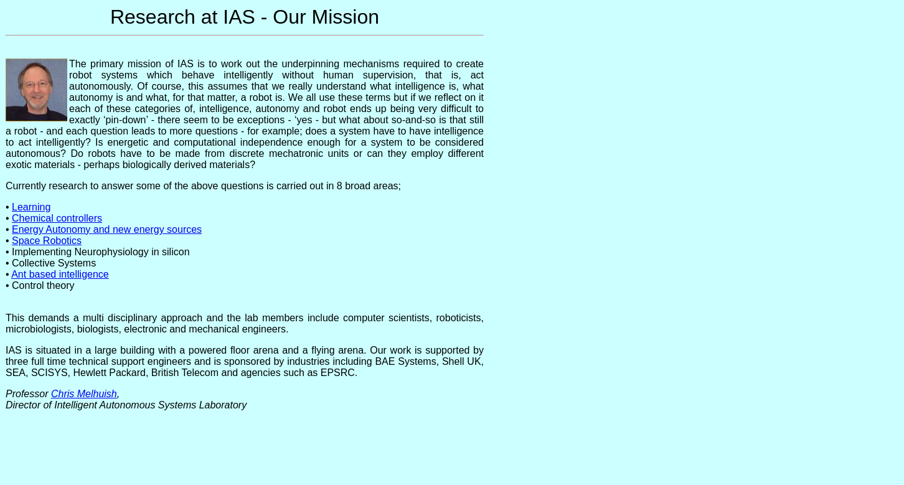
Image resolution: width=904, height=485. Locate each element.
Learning (31, 207)
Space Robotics (47, 240)
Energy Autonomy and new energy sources (107, 229)
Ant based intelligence (60, 274)
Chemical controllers (57, 218)
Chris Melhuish (84, 393)
